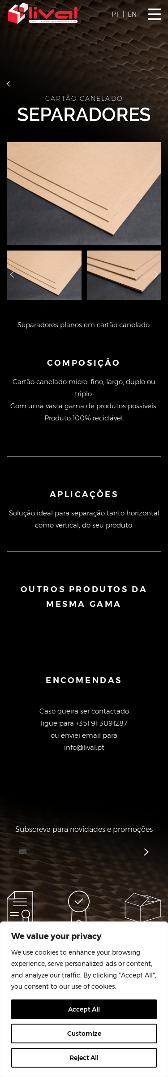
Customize (84, 1033)
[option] (84, 193)
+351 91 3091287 (101, 723)
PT (115, 14)
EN (132, 14)
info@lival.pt (84, 747)
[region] (84, 999)
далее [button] (156, 275)
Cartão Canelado (84, 98)
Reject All (84, 1058)
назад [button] (12, 275)
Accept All (84, 1009)
